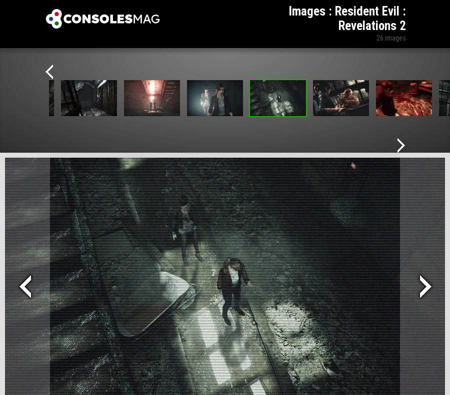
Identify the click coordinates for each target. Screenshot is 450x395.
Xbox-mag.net (103, 19)
